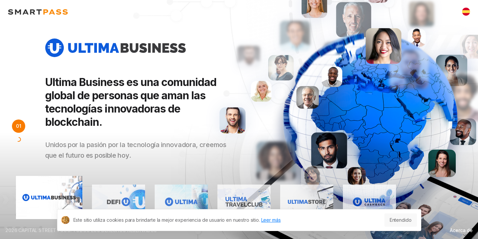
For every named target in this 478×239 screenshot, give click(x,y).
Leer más (271, 220)
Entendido (401, 220)
